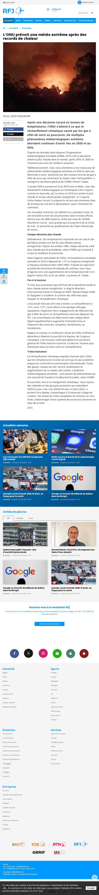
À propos (6, 790)
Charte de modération (10, 820)
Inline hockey (55, 711)
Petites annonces (57, 751)
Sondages (6, 772)
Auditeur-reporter (86, 2)
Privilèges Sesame (57, 742)
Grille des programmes (11, 746)
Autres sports (55, 715)
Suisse (5, 677)
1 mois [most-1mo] (30, 518)
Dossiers (6, 698)
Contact (5, 824)
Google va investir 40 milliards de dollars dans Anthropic (72, 495)
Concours (6, 776)
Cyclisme (54, 689)
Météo (53, 746)
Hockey (53, 677)
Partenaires (7, 812)
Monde (5, 681)
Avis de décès (55, 763)
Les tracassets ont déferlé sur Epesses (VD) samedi (23, 458)
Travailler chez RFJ (9, 807)
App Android (84, 653)
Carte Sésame (7, 799)
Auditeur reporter (9, 702)
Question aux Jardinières (11, 759)
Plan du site (31, 868)
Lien (8, 139)
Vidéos (48, 20)
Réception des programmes (12, 795)
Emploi (53, 759)
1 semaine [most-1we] (19, 518)
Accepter (91, 888)
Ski (52, 694)
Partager (9, 129)
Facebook (14, 653)
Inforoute (54, 755)
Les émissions (7, 734)
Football (54, 672)
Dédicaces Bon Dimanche (11, 751)
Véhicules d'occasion (58, 734)
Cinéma (53, 738)
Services (57, 20)
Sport (18, 20)
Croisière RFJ (70, 20)
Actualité (8, 20)
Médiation (6, 816)
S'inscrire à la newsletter (49, 624)
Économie (26, 28)
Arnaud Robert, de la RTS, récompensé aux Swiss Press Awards (72, 551)
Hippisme (54, 698)
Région (5, 672)
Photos (38, 20)
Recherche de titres (9, 742)
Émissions (28, 20)
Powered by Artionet (10, 874)
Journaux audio (8, 694)
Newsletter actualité (9, 707)
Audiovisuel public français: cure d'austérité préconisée (19, 551)
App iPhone (70, 653)
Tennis (53, 702)
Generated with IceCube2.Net (27, 874)
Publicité (6, 803)
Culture (5, 689)
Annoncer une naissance (11, 755)
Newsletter (6, 829)
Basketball (54, 681)
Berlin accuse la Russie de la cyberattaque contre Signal (72, 458)
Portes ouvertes (85, 20)
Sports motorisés (57, 707)
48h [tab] (8, 518)
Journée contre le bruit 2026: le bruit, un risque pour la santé (23, 495)
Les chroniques (8, 738)
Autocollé (6, 768)
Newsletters (57, 653)
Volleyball (54, 685)
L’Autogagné (7, 763)
